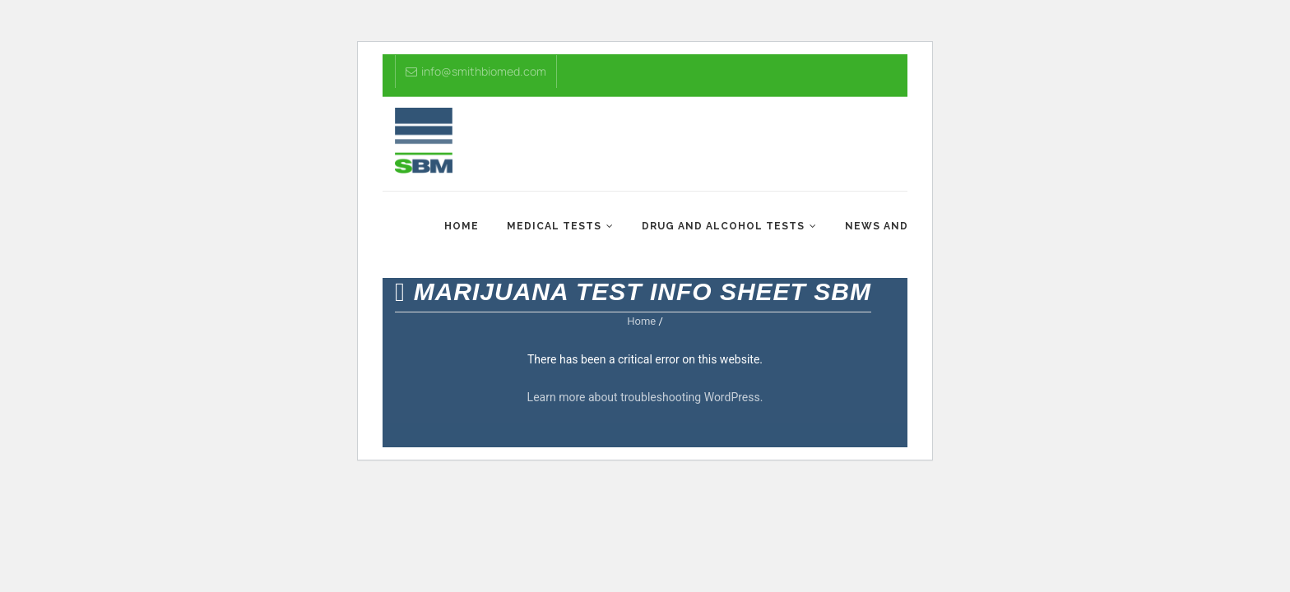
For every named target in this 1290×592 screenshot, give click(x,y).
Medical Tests (554, 226)
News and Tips (892, 226)
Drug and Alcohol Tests (723, 226)
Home (461, 226)
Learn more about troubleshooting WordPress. (645, 397)
